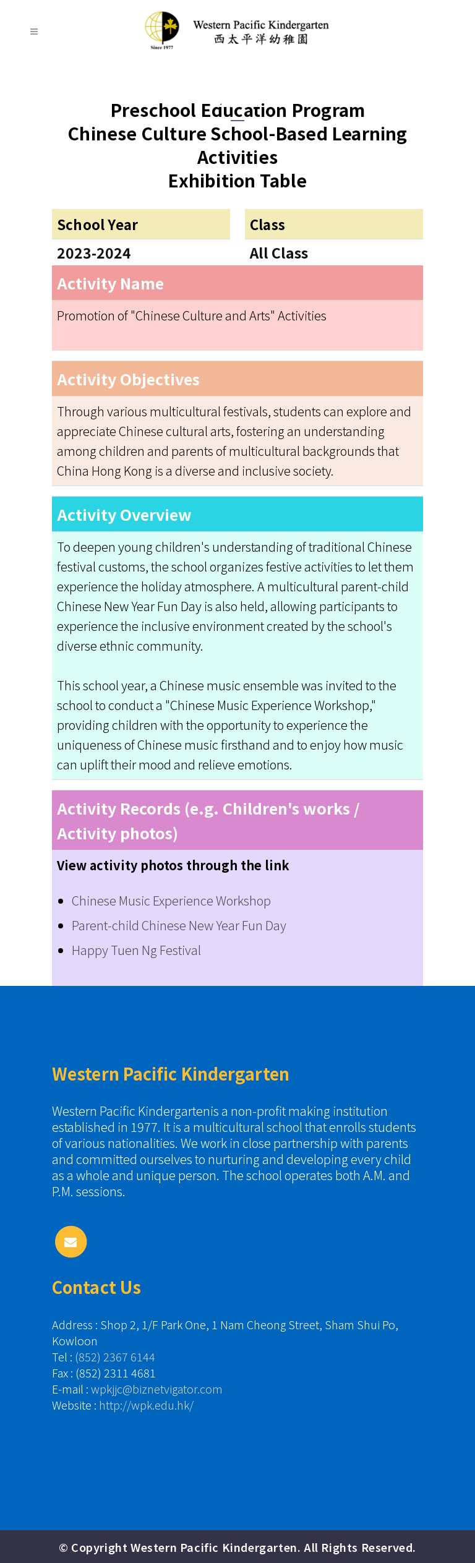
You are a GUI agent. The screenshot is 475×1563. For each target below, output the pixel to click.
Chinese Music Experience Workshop (171, 900)
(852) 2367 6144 (115, 1356)
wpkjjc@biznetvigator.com (157, 1389)
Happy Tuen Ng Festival (136, 950)
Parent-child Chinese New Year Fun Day (179, 925)
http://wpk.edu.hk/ (146, 1405)
